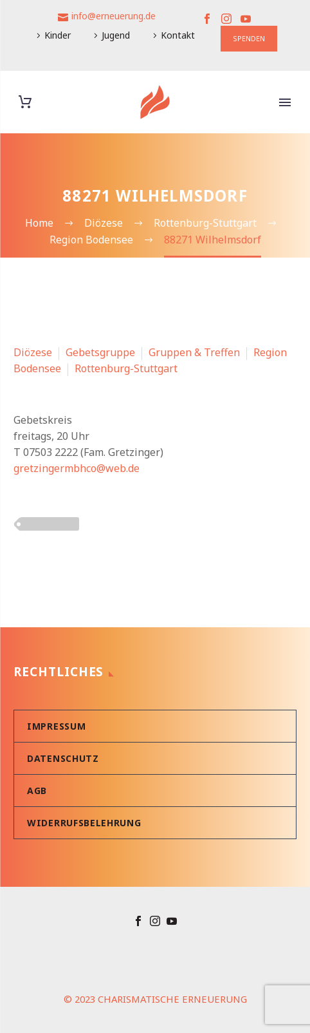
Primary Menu (285, 102)
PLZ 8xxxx (49, 523)
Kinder (57, 35)
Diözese (33, 352)
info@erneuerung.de (113, 16)
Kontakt (178, 35)
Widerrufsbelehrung (84, 823)
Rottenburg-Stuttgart (126, 368)
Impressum (56, 726)
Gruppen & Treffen (194, 352)
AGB (37, 790)
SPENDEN (249, 38)
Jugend (116, 35)
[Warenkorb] (25, 102)
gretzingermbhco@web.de (77, 468)
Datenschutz (63, 758)
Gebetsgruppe (100, 352)
